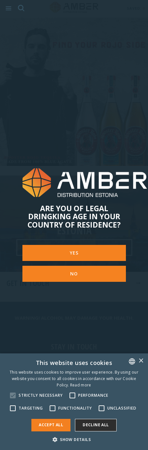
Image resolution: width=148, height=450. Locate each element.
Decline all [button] (96, 425)
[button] (74, 439)
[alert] (74, 401)
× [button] (140, 361)
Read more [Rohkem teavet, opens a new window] (80, 385)
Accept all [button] (51, 425)
